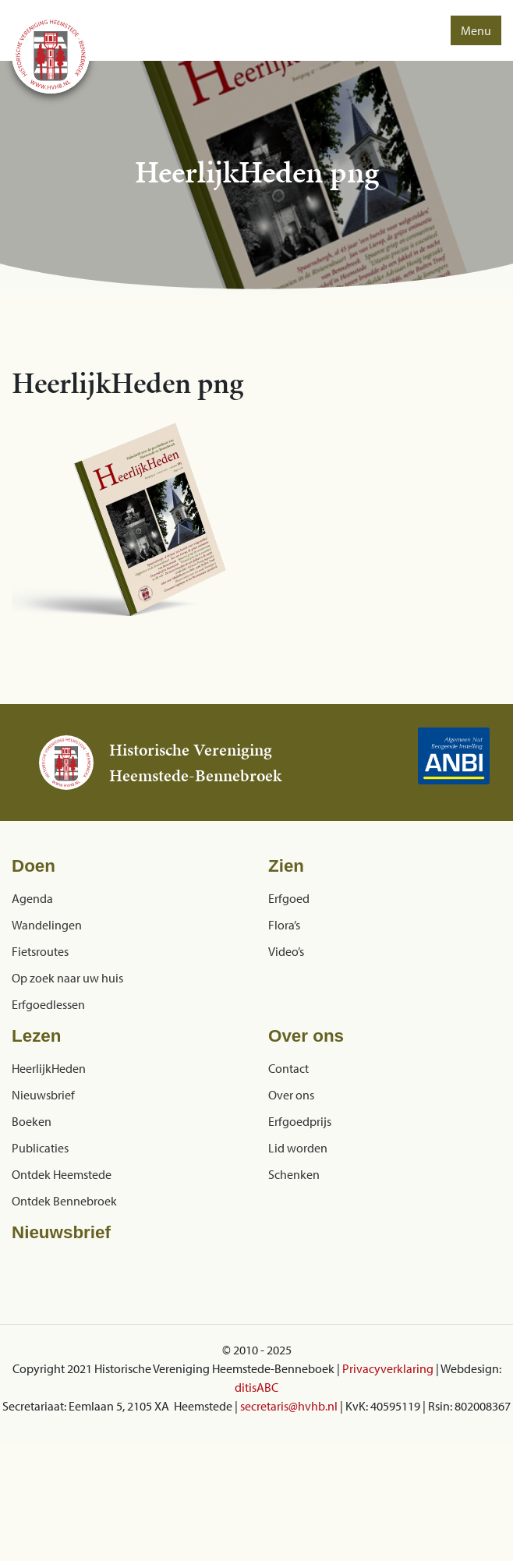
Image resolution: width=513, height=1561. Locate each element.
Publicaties (40, 1148)
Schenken (294, 1174)
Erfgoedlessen (48, 1004)
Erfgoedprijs (299, 1121)
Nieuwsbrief (43, 1095)
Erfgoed (289, 898)
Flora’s (284, 925)
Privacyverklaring (387, 1368)
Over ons (291, 1095)
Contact (288, 1068)
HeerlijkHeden (49, 1068)
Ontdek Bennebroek (64, 1201)
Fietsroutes (40, 951)
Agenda (32, 898)
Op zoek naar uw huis (67, 978)
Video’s (286, 951)
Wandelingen (47, 925)
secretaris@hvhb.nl (289, 1406)
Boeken (31, 1121)
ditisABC (256, 1387)
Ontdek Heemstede (61, 1174)
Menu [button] (476, 30)
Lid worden (297, 1148)
